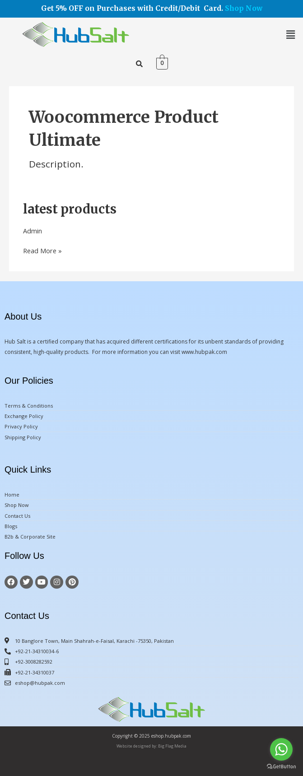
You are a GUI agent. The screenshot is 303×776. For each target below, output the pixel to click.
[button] (290, 34)
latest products (70, 209)
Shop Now (243, 8)
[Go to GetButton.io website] (281, 767)
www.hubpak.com (204, 352)
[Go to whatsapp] (281, 749)
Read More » (42, 250)
